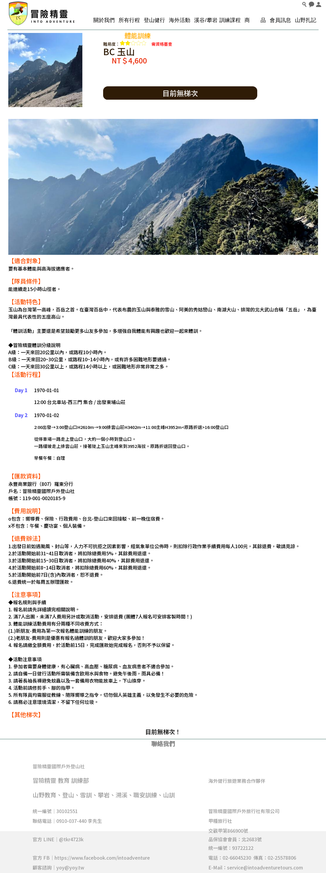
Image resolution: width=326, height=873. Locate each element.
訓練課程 (230, 19)
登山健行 (154, 19)
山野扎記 (305, 19)
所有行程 (129, 19)
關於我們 (104, 19)
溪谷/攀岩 (206, 19)
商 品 (255, 19)
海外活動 (179, 19)
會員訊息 (280, 19)
